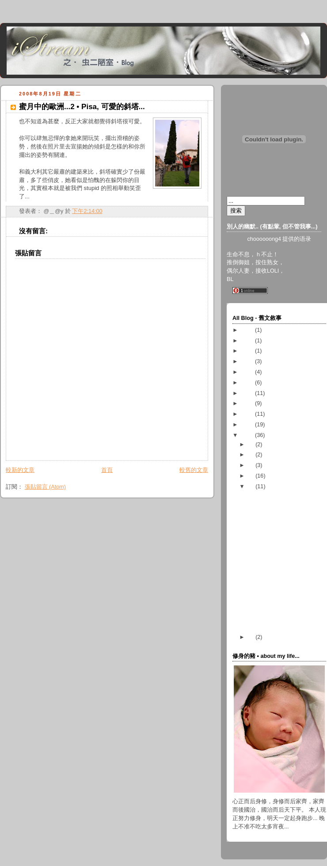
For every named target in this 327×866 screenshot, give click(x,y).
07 (252, 637)
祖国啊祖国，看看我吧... (278, 613)
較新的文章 (20, 470)
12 (252, 444)
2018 (248, 341)
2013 (248, 383)
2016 (248, 361)
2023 (248, 330)
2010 (248, 414)
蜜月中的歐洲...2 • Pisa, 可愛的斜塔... (82, 107)
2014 (248, 372)
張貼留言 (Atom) (45, 487)
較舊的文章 (193, 470)
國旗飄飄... (260, 574)
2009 (248, 425)
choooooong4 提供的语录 (279, 239)
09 (252, 476)
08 (252, 486)
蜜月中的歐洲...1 (268, 624)
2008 (248, 435)
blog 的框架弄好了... (272, 584)
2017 (248, 351)
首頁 (107, 470)
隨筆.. (254, 514)
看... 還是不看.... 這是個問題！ (285, 535)
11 (252, 455)
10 (252, 465)
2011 (248, 403)
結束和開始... (263, 524)
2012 (248, 393)
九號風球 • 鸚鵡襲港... (274, 564)
